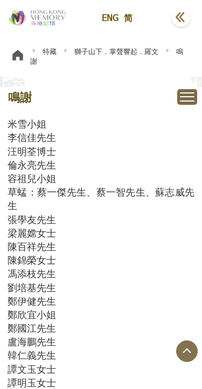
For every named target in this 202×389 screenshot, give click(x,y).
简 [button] (128, 17)
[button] (154, 17)
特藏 (50, 51)
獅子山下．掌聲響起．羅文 (116, 51)
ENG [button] (110, 17)
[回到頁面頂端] (187, 351)
